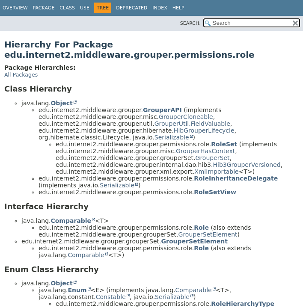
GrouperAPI (162, 110)
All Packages (21, 74)
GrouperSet (213, 157)
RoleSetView (215, 192)
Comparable (70, 220)
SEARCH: (190, 23)
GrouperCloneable (186, 116)
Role (201, 227)
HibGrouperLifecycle (204, 130)
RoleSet (224, 144)
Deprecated (131, 8)
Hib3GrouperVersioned (246, 164)
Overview (15, 8)
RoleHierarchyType (242, 303)
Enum (77, 290)
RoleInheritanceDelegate (236, 178)
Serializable (171, 137)
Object (61, 103)
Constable (111, 296)
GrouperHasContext (205, 151)
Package (44, 8)
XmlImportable (216, 171)
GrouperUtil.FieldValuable (192, 123)
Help (178, 8)
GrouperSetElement (208, 234)
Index (159, 8)
